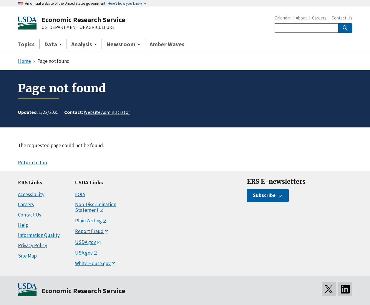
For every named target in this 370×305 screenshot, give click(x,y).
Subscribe (264, 195)
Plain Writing (88, 220)
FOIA (80, 194)
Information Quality (39, 235)
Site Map (27, 255)
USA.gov (84, 253)
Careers (319, 18)
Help (23, 225)
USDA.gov (85, 242)
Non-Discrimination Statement (95, 207)
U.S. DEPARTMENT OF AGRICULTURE (78, 27)
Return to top (32, 162)
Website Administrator (107, 112)
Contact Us (341, 18)
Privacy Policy (32, 245)
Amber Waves (167, 44)
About (301, 18)
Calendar (283, 18)
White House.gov (93, 263)
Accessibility (31, 194)
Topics (26, 44)
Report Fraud (89, 231)
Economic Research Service (83, 19)
